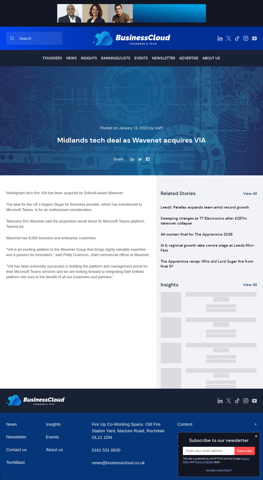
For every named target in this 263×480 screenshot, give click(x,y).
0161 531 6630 (106, 450)
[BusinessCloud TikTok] (237, 38)
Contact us (16, 449)
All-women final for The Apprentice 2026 (197, 234)
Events (141, 58)
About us (211, 58)
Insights (89, 58)
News (71, 58)
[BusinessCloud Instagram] (245, 38)
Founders (52, 58)
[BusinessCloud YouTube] (254, 38)
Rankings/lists (115, 58)
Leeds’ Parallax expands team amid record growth (205, 207)
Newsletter (163, 58)
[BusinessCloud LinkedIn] (220, 38)
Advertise (188, 58)
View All (250, 193)
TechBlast (15, 462)
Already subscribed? (219, 470)
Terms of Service (204, 462)
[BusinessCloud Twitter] (228, 38)
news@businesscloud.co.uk (118, 462)
